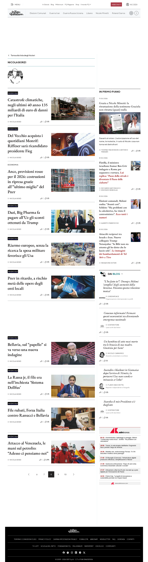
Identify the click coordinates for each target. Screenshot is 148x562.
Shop (77, 4)
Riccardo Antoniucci (110, 188)
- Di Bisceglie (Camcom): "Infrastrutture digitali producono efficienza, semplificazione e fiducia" (118, 458)
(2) (47, 198)
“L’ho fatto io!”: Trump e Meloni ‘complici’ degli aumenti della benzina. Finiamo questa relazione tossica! (121, 286)
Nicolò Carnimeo (115, 353)
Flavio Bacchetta (114, 385)
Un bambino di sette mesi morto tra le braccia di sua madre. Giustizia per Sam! (120, 345)
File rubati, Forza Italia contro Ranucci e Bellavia (28, 412)
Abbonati (116, 4)
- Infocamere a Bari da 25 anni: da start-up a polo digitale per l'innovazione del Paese (119, 471)
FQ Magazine (69, 4)
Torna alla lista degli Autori (21, 55)
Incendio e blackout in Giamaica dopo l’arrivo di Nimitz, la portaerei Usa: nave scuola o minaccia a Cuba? (121, 374)
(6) (47, 422)
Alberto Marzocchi (109, 223)
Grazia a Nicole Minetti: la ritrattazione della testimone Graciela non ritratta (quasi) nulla (119, 106)
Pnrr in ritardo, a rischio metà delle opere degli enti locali (27, 283)
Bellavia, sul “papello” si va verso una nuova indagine (27, 349)
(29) (46, 460)
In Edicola (45, 4)
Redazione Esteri (108, 263)
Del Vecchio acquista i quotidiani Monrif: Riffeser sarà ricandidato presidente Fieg (28, 143)
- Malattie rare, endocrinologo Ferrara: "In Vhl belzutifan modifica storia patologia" (117, 452)
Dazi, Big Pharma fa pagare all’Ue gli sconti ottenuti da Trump (26, 217)
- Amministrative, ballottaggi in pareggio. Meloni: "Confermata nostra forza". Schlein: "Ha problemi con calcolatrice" (118, 439)
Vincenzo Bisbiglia (108, 190)
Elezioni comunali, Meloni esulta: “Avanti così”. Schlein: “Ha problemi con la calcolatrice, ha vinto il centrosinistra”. (113, 209)
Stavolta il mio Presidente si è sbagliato (119, 403)
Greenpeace (112, 296)
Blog (52, 4)
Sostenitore (112, 325)
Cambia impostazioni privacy (65, 539)
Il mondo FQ (86, 4)
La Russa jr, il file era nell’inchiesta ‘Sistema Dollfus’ (25, 382)
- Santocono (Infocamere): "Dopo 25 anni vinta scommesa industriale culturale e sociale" (118, 465)
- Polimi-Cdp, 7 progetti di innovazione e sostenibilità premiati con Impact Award (116, 477)
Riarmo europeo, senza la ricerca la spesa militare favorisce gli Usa (28, 250)
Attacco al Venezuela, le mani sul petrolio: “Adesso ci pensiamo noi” (28, 448)
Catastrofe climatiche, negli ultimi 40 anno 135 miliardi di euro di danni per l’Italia (28, 107)
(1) (106, 361)
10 (65, 474)
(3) (47, 394)
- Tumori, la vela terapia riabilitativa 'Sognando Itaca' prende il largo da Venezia (118, 446)
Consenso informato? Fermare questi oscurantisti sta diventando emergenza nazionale (121, 316)
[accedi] (131, 4)
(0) (47, 122)
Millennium (59, 4)
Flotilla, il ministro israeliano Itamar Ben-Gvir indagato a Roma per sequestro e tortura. (113, 167)
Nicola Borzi (14, 122)
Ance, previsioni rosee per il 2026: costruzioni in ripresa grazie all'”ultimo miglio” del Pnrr (26, 181)
